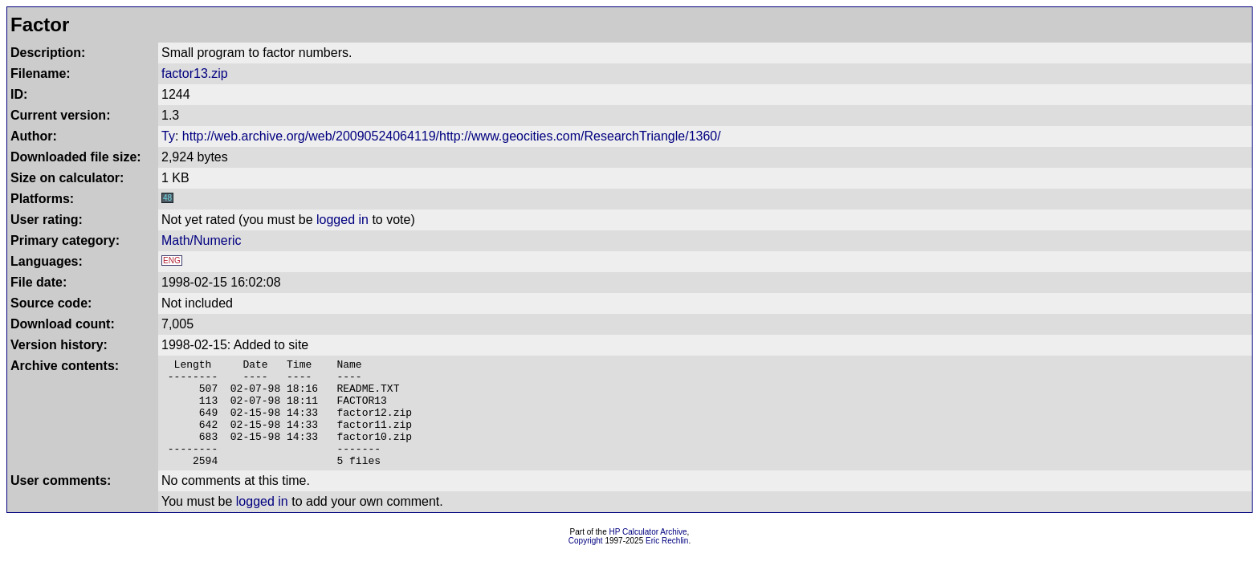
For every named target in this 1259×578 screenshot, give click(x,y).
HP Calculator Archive (648, 553)
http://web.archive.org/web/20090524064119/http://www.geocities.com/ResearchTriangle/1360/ (451, 136)
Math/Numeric (201, 240)
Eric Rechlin (667, 562)
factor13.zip (194, 73)
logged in (342, 219)
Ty (168, 136)
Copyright (585, 562)
